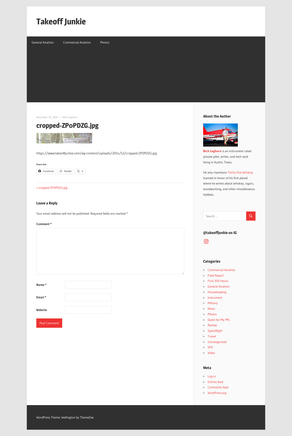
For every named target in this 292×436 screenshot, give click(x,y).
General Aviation (43, 42)
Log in (212, 376)
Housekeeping (217, 292)
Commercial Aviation (77, 42)
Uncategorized (217, 342)
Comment (44, 224)
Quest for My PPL (219, 320)
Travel (212, 336)
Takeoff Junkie (61, 21)
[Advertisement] (146, 76)
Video (211, 353)
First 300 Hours (218, 281)
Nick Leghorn (70, 117)
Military (213, 303)
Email (41, 297)
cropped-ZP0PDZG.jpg (52, 188)
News (211, 308)
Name (41, 285)
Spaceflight (215, 331)
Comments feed (218, 387)
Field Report (216, 275)
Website (41, 310)
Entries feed (215, 382)
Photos (104, 42)
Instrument (215, 297)
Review (212, 325)
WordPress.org (217, 393)
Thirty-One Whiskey (240, 172)
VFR (210, 347)
